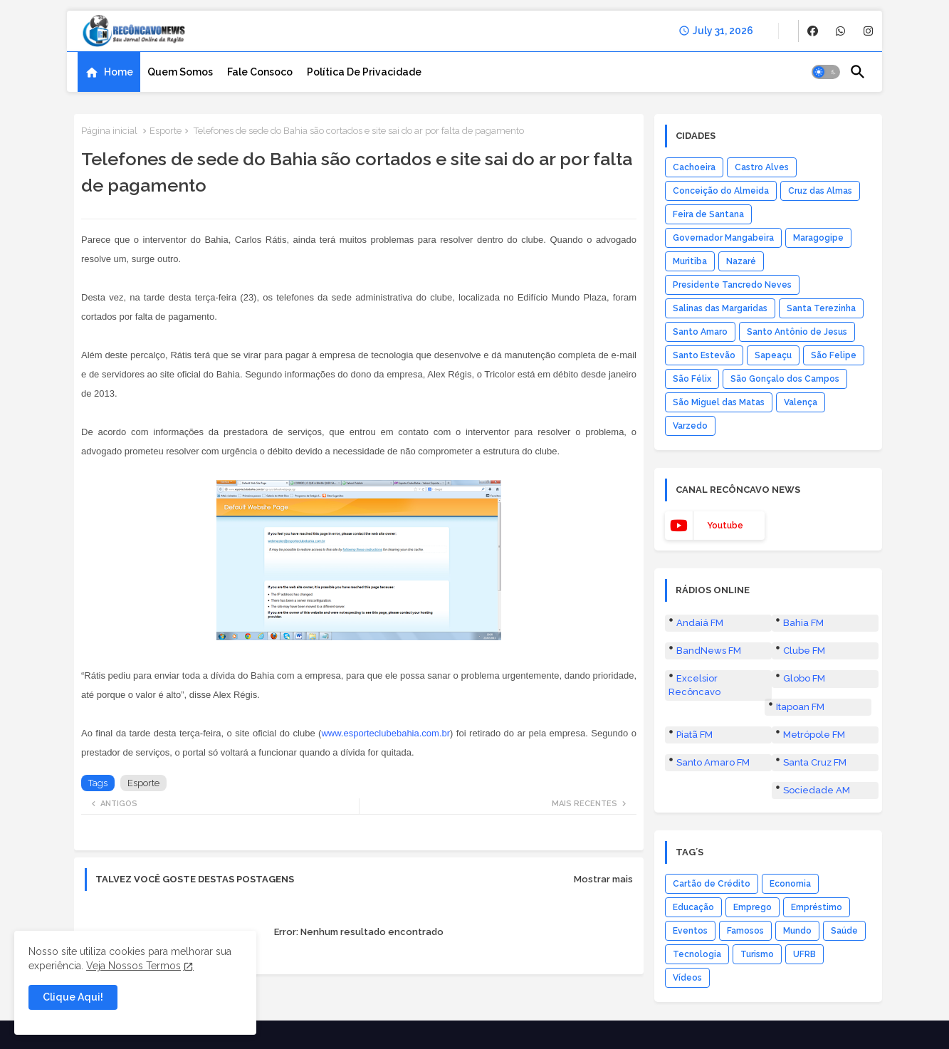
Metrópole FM (814, 734)
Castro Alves (762, 167)
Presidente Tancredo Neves (732, 285)
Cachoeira (694, 167)
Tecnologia (697, 954)
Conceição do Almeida (721, 191)
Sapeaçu (773, 355)
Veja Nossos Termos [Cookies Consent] (133, 965)
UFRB (804, 954)
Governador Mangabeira (723, 238)
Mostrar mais (603, 879)
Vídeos (687, 978)
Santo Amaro (700, 332)
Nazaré (741, 261)
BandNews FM (708, 650)
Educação (693, 907)
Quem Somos (180, 72)
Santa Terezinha (821, 308)
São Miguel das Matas (719, 402)
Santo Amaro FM (713, 762)
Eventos (690, 931)
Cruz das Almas (820, 191)
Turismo (757, 954)
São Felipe (833, 355)
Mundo (797, 931)
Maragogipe (818, 238)
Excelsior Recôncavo (694, 684)
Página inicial (109, 130)
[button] (826, 72)
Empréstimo (816, 907)
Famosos (745, 931)
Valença (800, 402)
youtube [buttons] (725, 526)
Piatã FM (694, 734)
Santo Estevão (704, 355)
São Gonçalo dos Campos (784, 379)
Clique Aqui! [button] (73, 997)
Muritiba (690, 261)
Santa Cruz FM (814, 762)
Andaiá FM (699, 622)
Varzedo (690, 426)
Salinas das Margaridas (720, 308)
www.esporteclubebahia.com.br (385, 733)
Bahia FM (803, 622)
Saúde (844, 931)
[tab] (109, 72)
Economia (790, 884)
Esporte (166, 130)
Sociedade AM (816, 790)
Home (118, 72)
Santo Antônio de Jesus (797, 332)
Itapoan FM (800, 706)
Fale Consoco (260, 72)
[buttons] (813, 31)
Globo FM (804, 678)
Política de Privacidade (364, 72)
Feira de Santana (708, 214)
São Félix (692, 379)
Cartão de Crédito (711, 884)
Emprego (752, 907)
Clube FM (804, 650)
